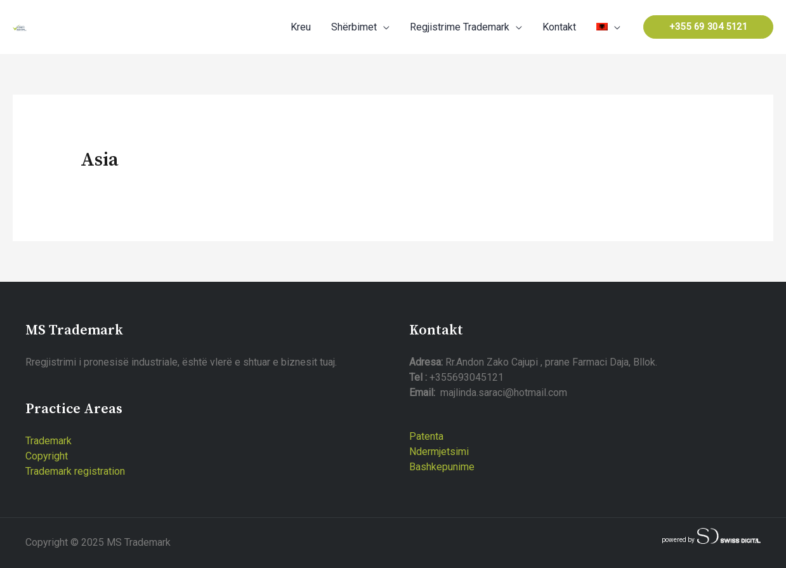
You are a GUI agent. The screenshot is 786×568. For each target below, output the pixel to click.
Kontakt (559, 27)
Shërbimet (354, 27)
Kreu (301, 27)
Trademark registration (75, 471)
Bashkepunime (442, 467)
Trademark (48, 441)
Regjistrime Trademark (459, 27)
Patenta (426, 436)
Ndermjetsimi (439, 452)
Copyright (46, 456)
